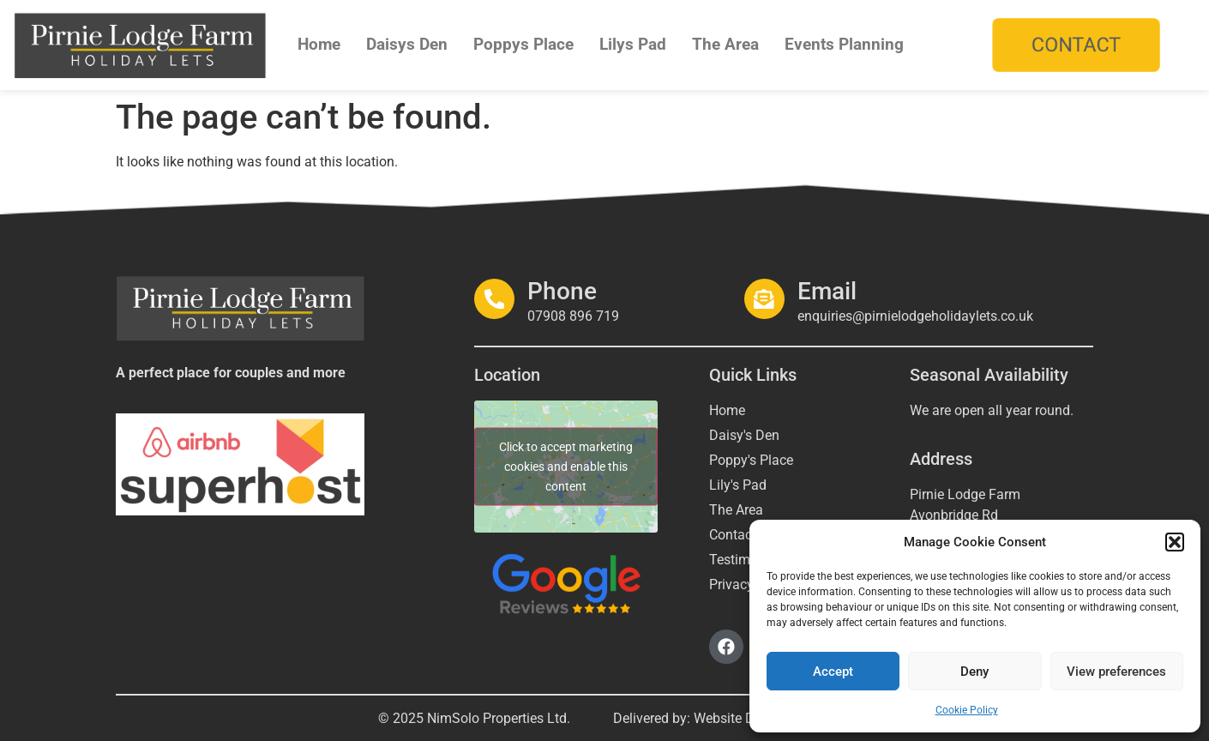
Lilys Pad (632, 44)
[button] (1174, 542)
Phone (557, 291)
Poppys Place (523, 44)
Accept (833, 671)
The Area (725, 44)
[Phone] (492, 298)
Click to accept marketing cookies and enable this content (566, 466)
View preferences (1116, 671)
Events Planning (844, 44)
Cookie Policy (966, 710)
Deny (974, 671)
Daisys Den (407, 44)
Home (319, 44)
